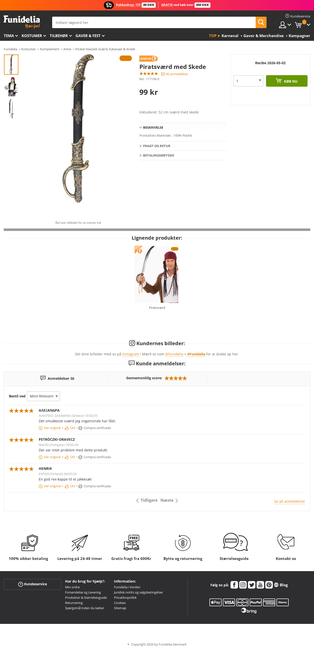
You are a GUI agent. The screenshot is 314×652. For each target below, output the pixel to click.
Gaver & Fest (88, 35)
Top (212, 35)
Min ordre (72, 587)
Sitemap (120, 608)
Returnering (74, 602)
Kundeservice (32, 584)
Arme (67, 49)
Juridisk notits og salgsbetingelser (138, 592)
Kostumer (32, 35)
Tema (9, 35)
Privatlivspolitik (125, 597)
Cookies (120, 602)
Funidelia (10, 49)
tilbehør (59, 35)
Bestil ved (17, 396)
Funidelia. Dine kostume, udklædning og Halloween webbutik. (22, 22)
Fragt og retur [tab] (156, 146)
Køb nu (290, 81)
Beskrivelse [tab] (153, 127)
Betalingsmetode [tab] (158, 155)
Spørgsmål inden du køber (84, 608)
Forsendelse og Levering (83, 592)
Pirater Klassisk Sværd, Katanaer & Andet (105, 49)
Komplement (49, 49)
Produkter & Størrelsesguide (86, 597)
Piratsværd (157, 307)
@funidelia (174, 354)
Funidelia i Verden (127, 587)
